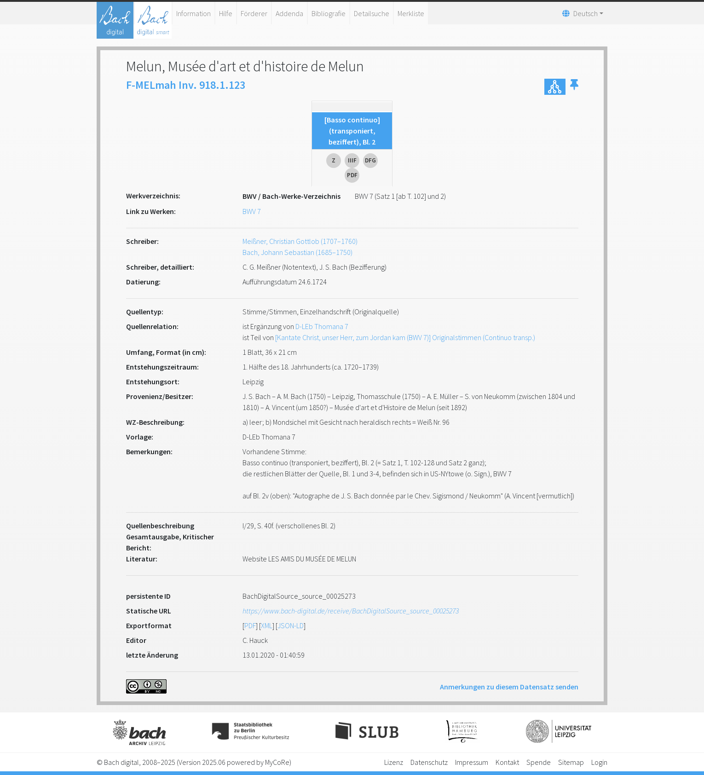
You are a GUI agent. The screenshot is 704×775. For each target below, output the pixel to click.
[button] (574, 87)
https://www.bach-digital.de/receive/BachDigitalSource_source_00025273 (350, 610)
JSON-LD (290, 625)
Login (599, 762)
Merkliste (411, 13)
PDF (250, 625)
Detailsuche (371, 13)
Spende (538, 762)
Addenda (289, 13)
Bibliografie (329, 13)
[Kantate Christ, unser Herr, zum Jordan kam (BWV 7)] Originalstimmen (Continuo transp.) (405, 337)
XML (266, 625)
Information (193, 13)
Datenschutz (429, 762)
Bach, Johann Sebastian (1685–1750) (297, 252)
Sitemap (571, 762)
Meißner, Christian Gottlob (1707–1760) (300, 241)
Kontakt (507, 762)
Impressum (471, 762)
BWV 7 (251, 211)
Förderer (254, 13)
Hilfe (225, 13)
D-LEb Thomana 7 (321, 326)
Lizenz (393, 762)
